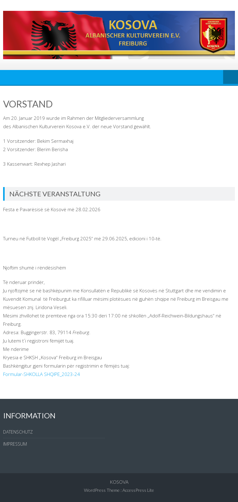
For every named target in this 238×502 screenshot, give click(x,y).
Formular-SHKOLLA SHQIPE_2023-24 (41, 374)
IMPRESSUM (15, 444)
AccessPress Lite (138, 490)
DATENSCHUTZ (18, 432)
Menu (230, 77)
